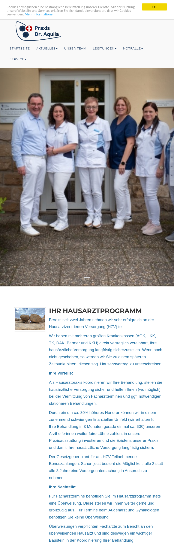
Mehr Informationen (40, 14)
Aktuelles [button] (47, 48)
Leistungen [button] (105, 48)
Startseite (20, 48)
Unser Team (75, 48)
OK (154, 7)
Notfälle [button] (133, 48)
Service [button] (18, 59)
